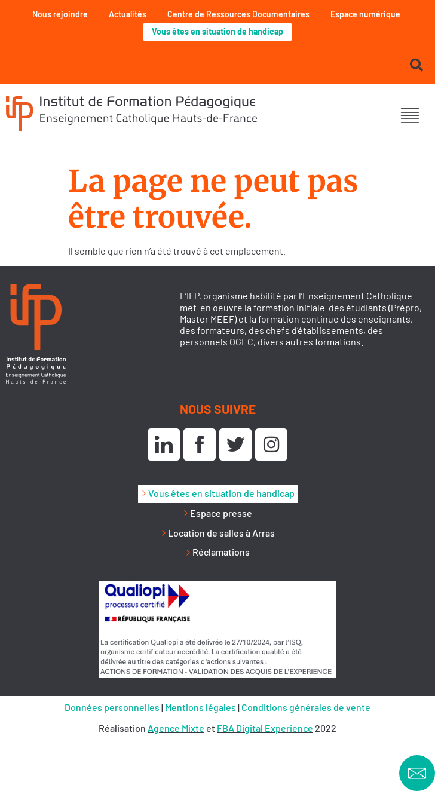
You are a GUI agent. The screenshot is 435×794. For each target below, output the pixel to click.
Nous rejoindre (60, 14)
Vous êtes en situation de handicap (217, 31)
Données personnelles (112, 707)
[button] (409, 116)
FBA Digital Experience (265, 728)
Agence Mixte (176, 728)
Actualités (127, 14)
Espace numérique (365, 14)
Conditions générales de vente (305, 707)
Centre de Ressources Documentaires (238, 14)
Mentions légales (200, 707)
